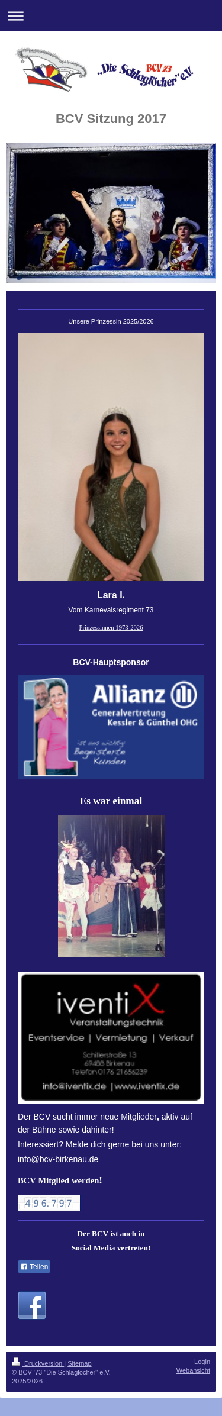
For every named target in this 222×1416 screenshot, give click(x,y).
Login (202, 1361)
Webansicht (193, 1370)
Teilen (34, 1267)
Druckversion (38, 1363)
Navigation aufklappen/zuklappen (111, 15)
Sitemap (79, 1363)
